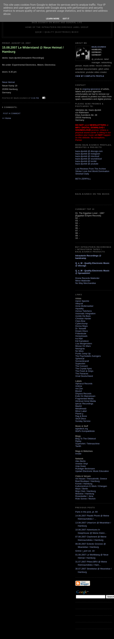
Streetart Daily (82, 173)
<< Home (6, 118)
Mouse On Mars (83, 346)
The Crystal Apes (83, 368)
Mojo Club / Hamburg (85, 491)
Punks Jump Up (83, 353)
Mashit (78, 406)
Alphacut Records (84, 383)
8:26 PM (35, 98)
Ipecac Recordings (84, 403)
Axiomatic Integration (85, 313)
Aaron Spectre (82, 301)
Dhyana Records (83, 393)
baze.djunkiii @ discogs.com (89, 151)
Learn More (52, 18)
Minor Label (81, 411)
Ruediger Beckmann (85, 468)
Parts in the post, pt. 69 (86, 512)
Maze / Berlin (81, 488)
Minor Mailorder (82, 280)
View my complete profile (89, 76)
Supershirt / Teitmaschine (87, 443)
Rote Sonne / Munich (85, 498)
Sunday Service (83, 421)
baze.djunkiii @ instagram (87, 153)
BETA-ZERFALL (83, 178)
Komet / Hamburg (83, 483)
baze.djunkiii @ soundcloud (88, 158)
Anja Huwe (80, 466)
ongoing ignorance (91, 89)
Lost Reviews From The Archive (90, 168)
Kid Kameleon (82, 341)
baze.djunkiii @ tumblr (86, 161)
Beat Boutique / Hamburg (87, 481)
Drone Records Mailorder (87, 278)
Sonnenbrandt (82, 361)
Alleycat (79, 303)
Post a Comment (12, 113)
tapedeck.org (81, 428)
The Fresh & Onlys (84, 371)
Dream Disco (81, 331)
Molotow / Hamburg (84, 493)
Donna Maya (81, 326)
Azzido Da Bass (83, 316)
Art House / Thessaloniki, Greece (91, 478)
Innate (78, 453)
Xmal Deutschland (84, 376)
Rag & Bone (81, 416)
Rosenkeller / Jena (84, 496)
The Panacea (81, 373)
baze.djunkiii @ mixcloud (87, 156)
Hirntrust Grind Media (85, 401)
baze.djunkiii (99, 47)
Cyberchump (81, 323)
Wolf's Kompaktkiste (85, 431)
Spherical (79, 358)
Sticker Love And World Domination (92, 171)
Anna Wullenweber (84, 306)
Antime (78, 386)
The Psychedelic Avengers (88, 356)
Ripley (78, 441)
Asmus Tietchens (83, 311)
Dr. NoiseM (80, 328)
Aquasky (79, 308)
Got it (66, 18)
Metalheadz (81, 408)
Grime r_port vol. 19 (85, 551)
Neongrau (80, 348)
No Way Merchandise (85, 283)
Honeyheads (81, 336)
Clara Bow (80, 321)
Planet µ (79, 413)
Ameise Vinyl (81, 463)
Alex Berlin (80, 461)
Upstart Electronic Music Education (92, 471)
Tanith (78, 446)
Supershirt (80, 363)
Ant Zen (79, 388)
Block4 (78, 391)
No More (79, 351)
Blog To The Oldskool (85, 438)
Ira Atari (79, 338)
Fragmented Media (84, 398)
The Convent (81, 366)
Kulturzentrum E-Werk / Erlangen (91, 486)
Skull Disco (80, 418)
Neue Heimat (8, 82)
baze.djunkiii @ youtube (86, 163)
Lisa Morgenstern (83, 343)
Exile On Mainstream (85, 396)
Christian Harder (83, 318)
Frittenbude (80, 333)
